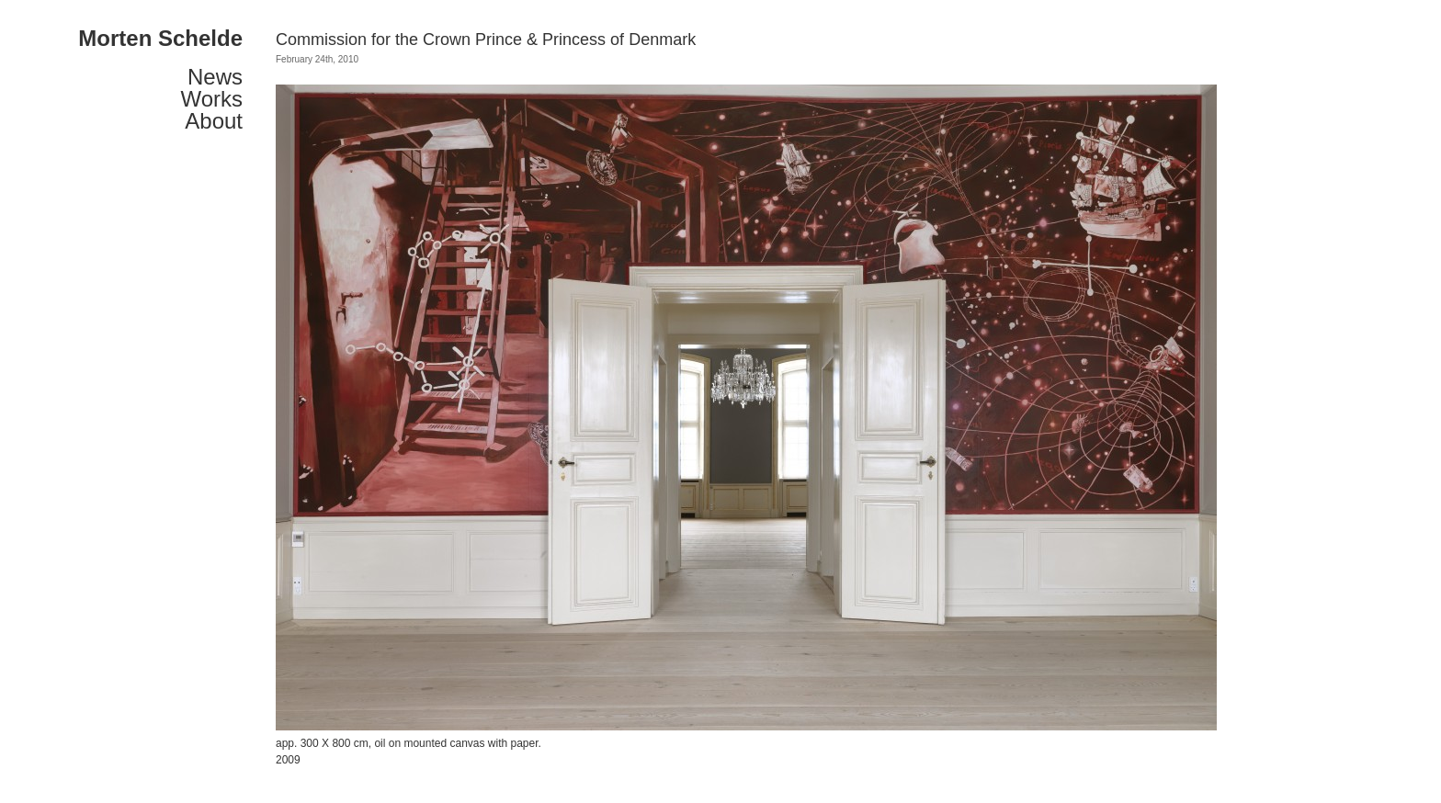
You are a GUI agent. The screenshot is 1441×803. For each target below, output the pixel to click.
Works (211, 99)
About (214, 121)
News (215, 77)
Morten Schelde (160, 39)
